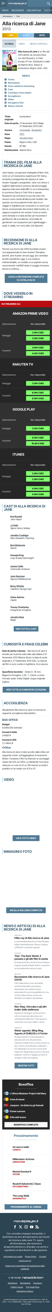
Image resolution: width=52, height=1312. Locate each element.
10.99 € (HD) (38, 443)
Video (22, 43)
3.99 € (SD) (38, 332)
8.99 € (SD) (38, 392)
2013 (22, 134)
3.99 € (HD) (38, 338)
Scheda (9, 43)
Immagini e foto (16, 102)
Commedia (25, 130)
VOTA (42, 35)
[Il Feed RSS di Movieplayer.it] (37, 1227)
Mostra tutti (26, 1065)
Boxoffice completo (26, 1124)
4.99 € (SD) (38, 347)
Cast (10, 89)
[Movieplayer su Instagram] (26, 1227)
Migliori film (34, 10)
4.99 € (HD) (38, 353)
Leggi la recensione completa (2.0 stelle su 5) (26, 278)
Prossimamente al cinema (26, 1206)
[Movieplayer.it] (17, 3)
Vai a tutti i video (26, 838)
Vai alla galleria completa (26, 910)
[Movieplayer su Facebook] (15, 1227)
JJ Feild (14, 525)
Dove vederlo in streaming (21, 86)
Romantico (37, 130)
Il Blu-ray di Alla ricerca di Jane (31, 938)
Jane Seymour (17, 576)
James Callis (16, 566)
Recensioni (18, 10)
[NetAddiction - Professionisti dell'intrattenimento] (32, 1277)
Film (18, 16)
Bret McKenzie (17, 545)
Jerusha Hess (26, 138)
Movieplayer (8, 16)
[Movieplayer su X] (20, 1227)
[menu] (3, 3)
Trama (11, 79)
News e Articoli (38, 43)
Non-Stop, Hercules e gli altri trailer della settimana (30, 1008)
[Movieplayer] (26, 1221)
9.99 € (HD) (38, 398)
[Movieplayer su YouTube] (31, 1227)
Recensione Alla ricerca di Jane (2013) (32, 978)
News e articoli (15, 106)
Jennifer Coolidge (19, 535)
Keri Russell (16, 516)
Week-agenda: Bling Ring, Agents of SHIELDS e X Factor (31, 1032)
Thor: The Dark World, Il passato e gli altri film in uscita (31, 957)
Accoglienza (14, 96)
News (5, 10)
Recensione (14, 82)
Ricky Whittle (17, 586)
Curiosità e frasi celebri (19, 92)
